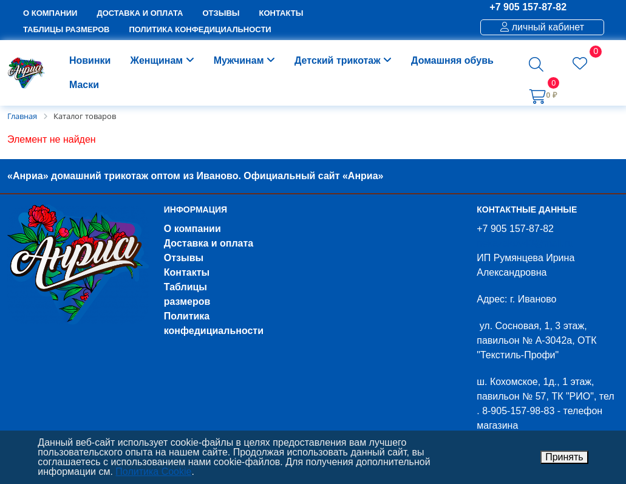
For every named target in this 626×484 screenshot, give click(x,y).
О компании (192, 228)
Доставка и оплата (209, 243)
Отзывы (183, 258)
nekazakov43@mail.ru (525, 243)
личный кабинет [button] (542, 27)
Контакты (186, 272)
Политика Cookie (153, 471)
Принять (564, 457)
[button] (536, 64)
